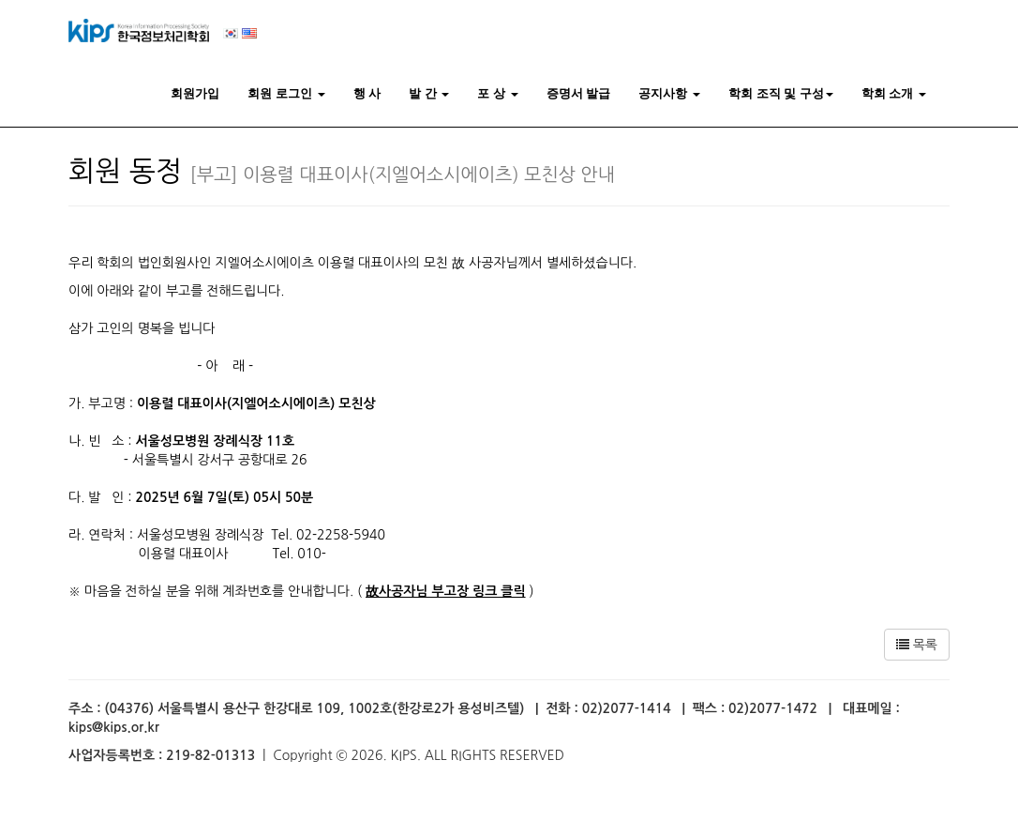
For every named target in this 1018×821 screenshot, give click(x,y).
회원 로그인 (285, 93)
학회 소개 (893, 93)
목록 (916, 644)
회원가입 (195, 93)
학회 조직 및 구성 (780, 93)
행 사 (367, 93)
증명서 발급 (578, 93)
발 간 (429, 93)
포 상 (497, 93)
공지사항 (669, 93)
